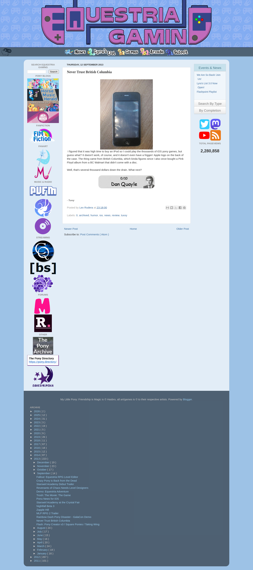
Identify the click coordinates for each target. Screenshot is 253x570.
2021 (37, 429)
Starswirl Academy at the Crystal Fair (58, 502)
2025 (37, 414)
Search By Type (210, 103)
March (41, 546)
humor (94, 215)
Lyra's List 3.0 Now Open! (207, 85)
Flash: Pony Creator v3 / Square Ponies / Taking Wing (68, 524)
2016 (37, 447)
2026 (37, 411)
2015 (37, 451)
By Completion (210, 110)
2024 (37, 418)
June (40, 535)
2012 (37, 556)
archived (84, 215)
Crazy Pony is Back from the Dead (57, 480)
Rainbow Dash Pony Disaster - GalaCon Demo (64, 516)
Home (133, 228)
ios (101, 215)
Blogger (187, 399)
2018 (37, 440)
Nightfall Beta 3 (45, 506)
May (40, 538)
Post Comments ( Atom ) (94, 234)
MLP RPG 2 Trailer (48, 513)
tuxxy (124, 215)
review (115, 215)
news (107, 215)
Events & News (210, 68)
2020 (37, 433)
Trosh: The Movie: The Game (54, 495)
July (40, 531)
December (43, 462)
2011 (37, 560)
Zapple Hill (43, 509)
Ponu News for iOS (48, 498)
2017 (37, 444)
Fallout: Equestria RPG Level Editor (57, 476)
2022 (37, 425)
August (41, 527)
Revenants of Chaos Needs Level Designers (62, 487)
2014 (37, 454)
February (42, 549)
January (42, 553)
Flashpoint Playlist (207, 91)
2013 (37, 458)
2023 (37, 422)
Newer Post (71, 228)
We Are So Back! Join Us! (209, 77)
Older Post (182, 228)
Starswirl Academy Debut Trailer (55, 484)
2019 (37, 436)
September (44, 473)
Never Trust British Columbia (53, 520)
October (42, 469)
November (43, 466)
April (40, 542)
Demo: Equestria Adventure (53, 491)
